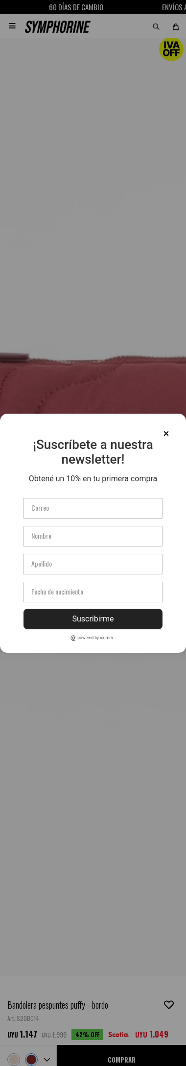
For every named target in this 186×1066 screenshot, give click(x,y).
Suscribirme (93, 618)
